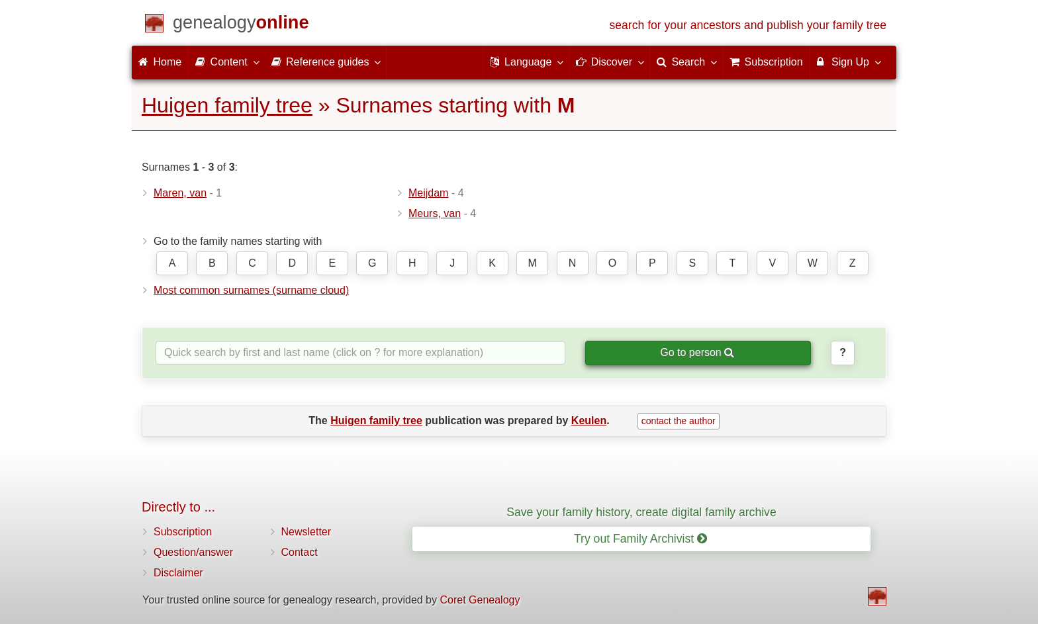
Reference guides (325, 61)
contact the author (678, 421)
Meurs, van (434, 213)
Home (159, 61)
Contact (299, 552)
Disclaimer (178, 572)
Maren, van (180, 193)
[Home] (241, 24)
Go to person (697, 352)
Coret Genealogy (480, 599)
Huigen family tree (227, 105)
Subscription (183, 531)
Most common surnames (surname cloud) (251, 290)
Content (226, 61)
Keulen (588, 420)
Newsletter (306, 531)
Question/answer (193, 552)
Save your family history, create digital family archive (641, 512)
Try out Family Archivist (640, 538)
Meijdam (428, 193)
